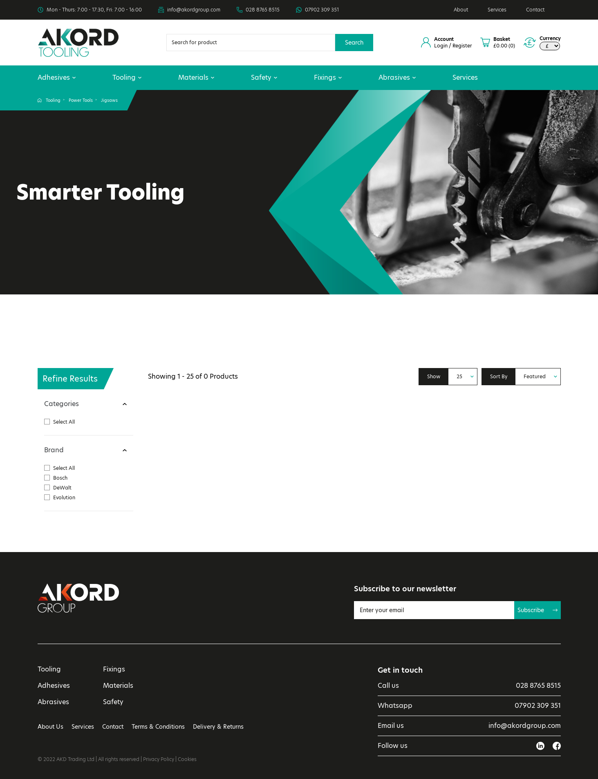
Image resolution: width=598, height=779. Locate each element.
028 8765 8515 (263, 10)
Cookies (187, 759)
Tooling (126, 77)
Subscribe (537, 610)
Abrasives (397, 77)
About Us (50, 727)
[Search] (250, 42)
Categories (61, 404)
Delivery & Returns (218, 727)
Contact (535, 9)
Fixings (328, 77)
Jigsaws (109, 100)
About (461, 9)
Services (497, 9)
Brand (54, 450)
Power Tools (81, 100)
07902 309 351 (322, 10)
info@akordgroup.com (193, 10)
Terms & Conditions (158, 727)
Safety (264, 77)
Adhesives (57, 77)
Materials (196, 77)
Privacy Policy (158, 759)
